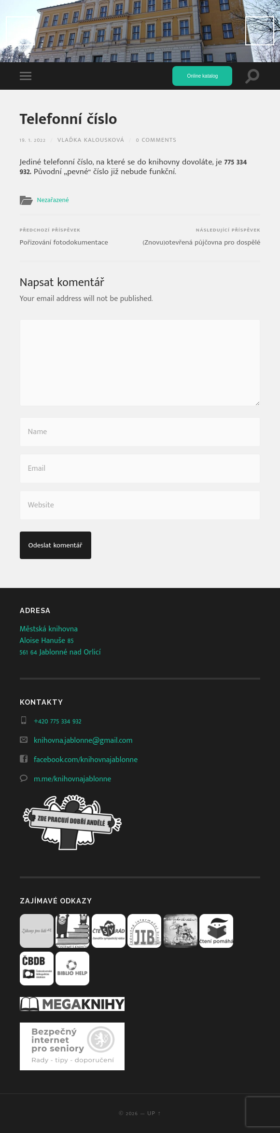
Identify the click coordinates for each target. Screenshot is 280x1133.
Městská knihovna (49, 629)
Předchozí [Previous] (20, 30)
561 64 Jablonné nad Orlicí (60, 652)
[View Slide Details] (140, 31)
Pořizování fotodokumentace (64, 237)
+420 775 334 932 (58, 721)
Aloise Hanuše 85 (47, 640)
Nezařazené (53, 200)
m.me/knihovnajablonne (72, 779)
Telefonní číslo (68, 119)
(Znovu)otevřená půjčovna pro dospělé (201, 237)
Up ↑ (154, 1113)
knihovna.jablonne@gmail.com (83, 740)
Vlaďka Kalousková (90, 140)
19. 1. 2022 (33, 140)
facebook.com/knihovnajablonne (86, 759)
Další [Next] (259, 30)
